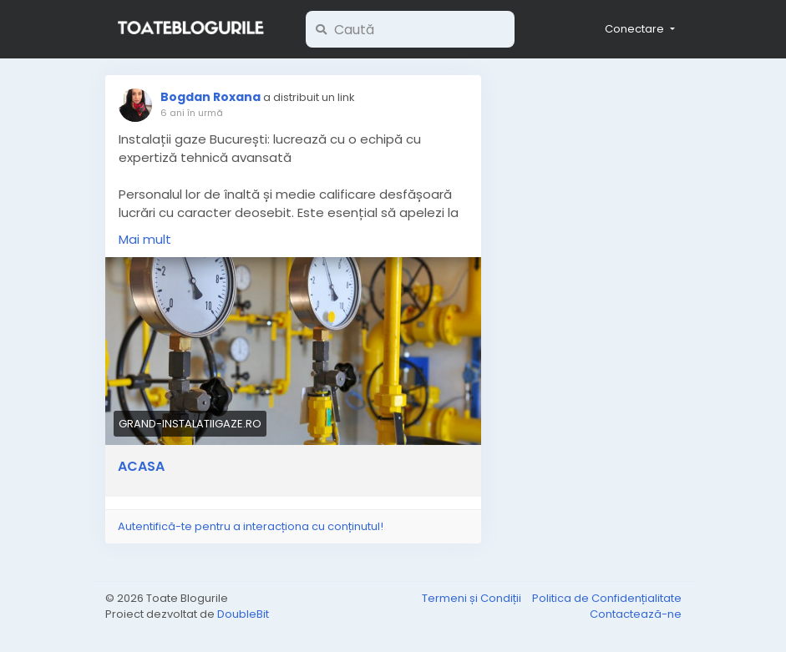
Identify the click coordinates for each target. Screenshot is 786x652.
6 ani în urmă (191, 112)
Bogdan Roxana (211, 96)
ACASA (141, 466)
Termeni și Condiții (473, 598)
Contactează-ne (636, 614)
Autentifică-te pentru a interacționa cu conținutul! (250, 526)
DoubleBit (243, 614)
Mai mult (145, 239)
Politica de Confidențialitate (607, 598)
